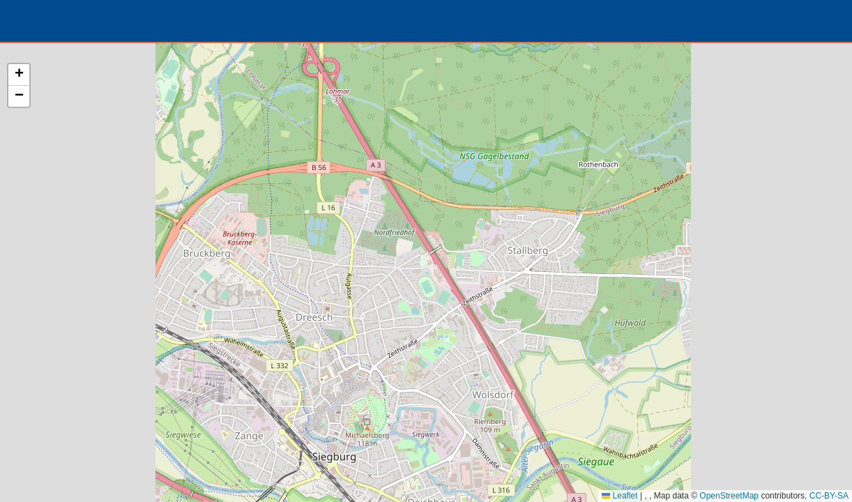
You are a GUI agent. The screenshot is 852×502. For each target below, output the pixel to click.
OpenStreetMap (729, 496)
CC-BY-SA (829, 496)
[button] (18, 75)
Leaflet (619, 496)
